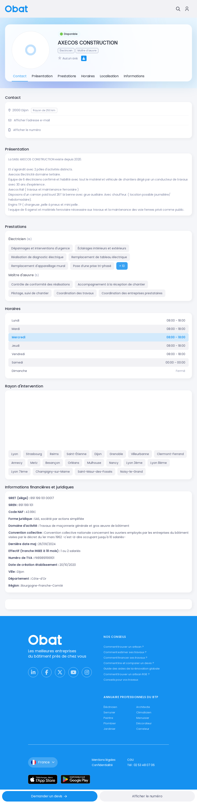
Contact (20, 76)
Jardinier (109, 729)
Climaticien (143, 712)
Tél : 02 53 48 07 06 (140, 765)
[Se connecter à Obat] (187, 8)
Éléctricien (110, 707)
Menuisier (142, 718)
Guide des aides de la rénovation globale (132, 669)
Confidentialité (102, 765)
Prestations (67, 76)
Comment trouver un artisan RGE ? (127, 674)
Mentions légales (103, 760)
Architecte (143, 707)
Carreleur (142, 729)
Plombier (110, 723)
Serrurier (109, 712)
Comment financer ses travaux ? (125, 658)
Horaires (88, 76)
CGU (130, 760)
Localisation (109, 76)
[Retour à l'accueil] (16, 8)
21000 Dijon (20, 110)
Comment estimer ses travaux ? (125, 652)
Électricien (17, 239)
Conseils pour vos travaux (121, 680)
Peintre (108, 718)
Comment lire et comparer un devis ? (129, 663)
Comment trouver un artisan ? (124, 647)
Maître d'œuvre (21, 275)
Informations (134, 76)
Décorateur (144, 723)
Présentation (42, 76)
